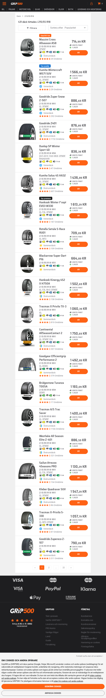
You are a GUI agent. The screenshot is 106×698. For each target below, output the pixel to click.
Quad (37, 9)
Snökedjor (49, 9)
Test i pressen (52, 616)
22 (64, 567)
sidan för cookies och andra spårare (68, 681)
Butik (70, 9)
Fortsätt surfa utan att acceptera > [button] (89, 656)
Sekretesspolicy (88, 628)
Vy (78, 53)
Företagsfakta (87, 646)
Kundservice (86, 616)
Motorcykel (25, 9)
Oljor (61, 9)
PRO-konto (50, 628)
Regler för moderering (90, 632)
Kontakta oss (87, 620)
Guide (48, 640)
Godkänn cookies (53, 687)
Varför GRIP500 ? (53, 620)
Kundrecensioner (88, 624)
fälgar (12, 9)
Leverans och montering (89, 9)
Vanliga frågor (52, 632)
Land (48, 636)
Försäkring (50, 644)
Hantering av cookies (90, 642)
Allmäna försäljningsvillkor (89, 637)
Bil (3, 9)
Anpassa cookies (53, 693)
